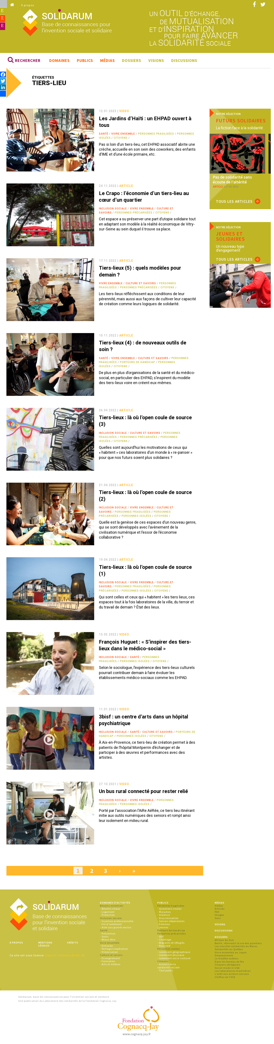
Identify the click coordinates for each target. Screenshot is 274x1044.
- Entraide (106, 947)
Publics (85, 61)
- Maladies (164, 913)
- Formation (107, 962)
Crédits (72, 943)
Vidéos (219, 907)
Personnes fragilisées (156, 135)
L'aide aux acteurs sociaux (232, 975)
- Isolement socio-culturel (174, 959)
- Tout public (165, 971)
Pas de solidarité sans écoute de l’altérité (237, 180)
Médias (107, 61)
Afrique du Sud (224, 941)
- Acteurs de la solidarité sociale (168, 967)
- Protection (107, 916)
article (126, 187)
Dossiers (131, 61)
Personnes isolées (136, 516)
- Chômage (164, 940)
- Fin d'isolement (111, 925)
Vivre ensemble (123, 135)
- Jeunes (162, 928)
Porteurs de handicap (137, 363)
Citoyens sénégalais (227, 965)
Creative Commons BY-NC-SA (65, 956)
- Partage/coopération (114, 950)
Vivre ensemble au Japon (231, 953)
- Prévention (108, 934)
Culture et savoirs (141, 284)
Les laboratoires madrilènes (233, 972)
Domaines (59, 61)
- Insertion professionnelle (116, 922)
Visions (156, 61)
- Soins (104, 937)
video (124, 112)
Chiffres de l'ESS (225, 978)
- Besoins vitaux (110, 910)
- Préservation (109, 953)
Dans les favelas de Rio (229, 962)
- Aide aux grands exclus (115, 928)
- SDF (160, 937)
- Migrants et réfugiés (171, 943)
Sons (218, 919)
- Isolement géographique (173, 953)
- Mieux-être (107, 940)
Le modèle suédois (226, 959)
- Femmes (163, 925)
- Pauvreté (163, 947)
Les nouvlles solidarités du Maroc (236, 947)
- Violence (163, 916)
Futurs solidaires (241, 121)
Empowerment (224, 956)
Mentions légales (45, 945)
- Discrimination (168, 919)
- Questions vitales (169, 910)
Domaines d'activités (115, 903)
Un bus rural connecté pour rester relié (143, 793)
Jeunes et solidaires (230, 236)
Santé (103, 135)
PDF (217, 913)
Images (219, 916)
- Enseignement (110, 959)
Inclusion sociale (113, 209)
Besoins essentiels (111, 907)
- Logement (107, 913)
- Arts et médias (110, 965)
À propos (27, 5)
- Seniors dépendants (171, 922)
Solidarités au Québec (229, 950)
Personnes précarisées (133, 213)
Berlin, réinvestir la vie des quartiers (238, 944)
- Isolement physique (170, 956)
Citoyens (121, 139)
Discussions (184, 61)
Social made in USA (227, 968)
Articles (220, 910)
